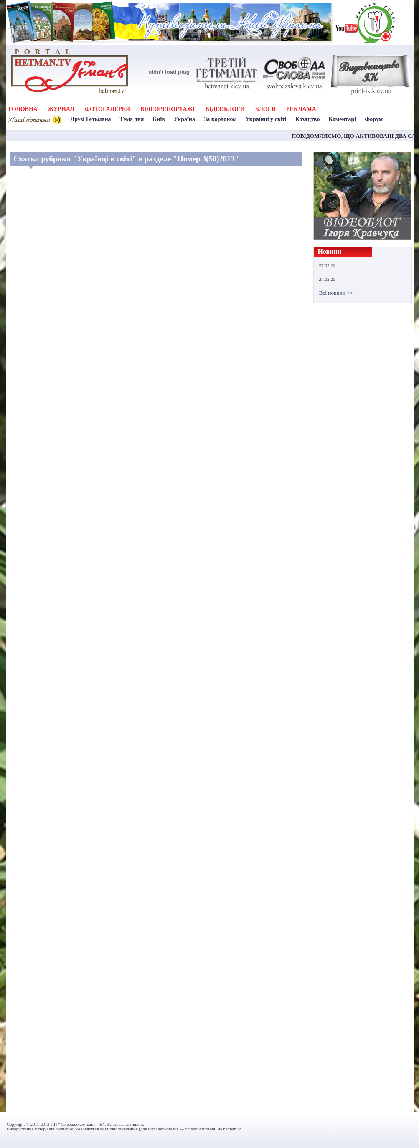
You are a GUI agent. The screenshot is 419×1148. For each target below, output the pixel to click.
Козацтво (307, 119)
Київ (158, 119)
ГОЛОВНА (23, 109)
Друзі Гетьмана (91, 119)
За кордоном (220, 119)
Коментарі (342, 119)
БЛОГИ (265, 109)
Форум (374, 119)
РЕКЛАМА (301, 109)
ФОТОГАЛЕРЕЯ (107, 109)
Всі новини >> (336, 293)
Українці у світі (266, 119)
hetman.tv (64, 1129)
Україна (184, 119)
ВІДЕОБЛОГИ (225, 109)
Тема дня (132, 119)
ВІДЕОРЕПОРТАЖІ (167, 109)
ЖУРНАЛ (61, 109)
